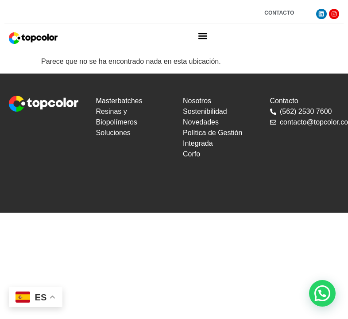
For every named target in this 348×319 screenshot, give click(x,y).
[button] (203, 35)
